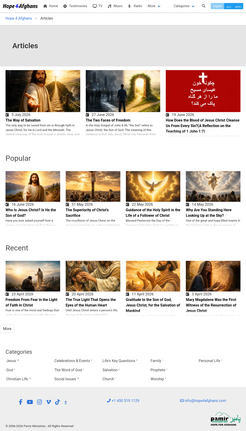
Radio (135, 6)
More (151, 6)
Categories (182, 6)
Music (115, 6)
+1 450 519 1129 (123, 400)
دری (228, 6)
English (217, 6)
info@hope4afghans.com (203, 400)
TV (97, 6)
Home (50, 6)
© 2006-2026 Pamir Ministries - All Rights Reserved (39, 426)
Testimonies (75, 6)
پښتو (238, 6)
